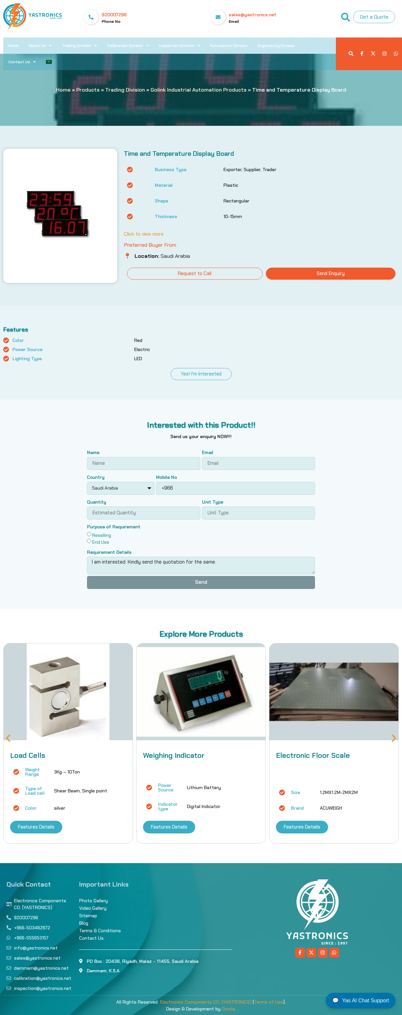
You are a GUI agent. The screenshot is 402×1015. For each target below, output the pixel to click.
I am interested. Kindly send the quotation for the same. (201, 565)
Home (13, 45)
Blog (83, 923)
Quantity (96, 502)
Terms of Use (268, 1002)
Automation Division (229, 45)
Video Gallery (93, 908)
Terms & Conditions (100, 931)
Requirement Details (109, 552)
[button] (8, 738)
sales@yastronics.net (252, 15)
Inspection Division (179, 45)
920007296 (114, 15)
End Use (100, 542)
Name (93, 452)
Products (88, 89)
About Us (40, 45)
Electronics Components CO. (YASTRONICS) (205, 1002)
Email (207, 452)
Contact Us (22, 62)
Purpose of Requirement (113, 527)
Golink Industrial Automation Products (199, 89)
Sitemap (88, 916)
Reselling (101, 535)
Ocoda (228, 1009)
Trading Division (79, 45)
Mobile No (166, 477)
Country (96, 477)
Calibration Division (128, 45)
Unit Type (212, 502)
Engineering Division (276, 45)
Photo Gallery (93, 901)
